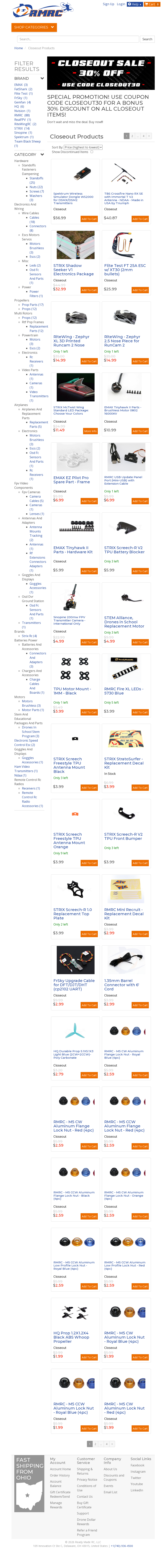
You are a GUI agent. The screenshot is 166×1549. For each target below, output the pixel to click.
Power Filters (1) (36, 293)
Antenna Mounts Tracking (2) (36, 533)
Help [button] (135, 4)
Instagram (138, 1471)
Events (108, 1486)
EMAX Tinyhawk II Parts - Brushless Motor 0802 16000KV (122, 410)
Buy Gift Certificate (84, 1505)
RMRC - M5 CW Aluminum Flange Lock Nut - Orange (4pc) (123, 1195)
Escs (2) (35, 257)
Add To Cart (89, 219)
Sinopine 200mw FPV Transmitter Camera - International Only (69, 620)
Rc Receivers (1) (36, 361)
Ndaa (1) (20, 775)
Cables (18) (34, 219)
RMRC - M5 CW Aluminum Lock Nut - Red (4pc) (124, 1408)
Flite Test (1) (23, 93)
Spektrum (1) (24, 137)
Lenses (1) (37, 514)
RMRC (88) (22, 115)
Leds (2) (35, 265)
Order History (60, 1475)
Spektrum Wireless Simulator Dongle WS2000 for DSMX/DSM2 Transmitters (73, 198)
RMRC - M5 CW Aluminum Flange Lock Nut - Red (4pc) (73, 1126)
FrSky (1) (20, 98)
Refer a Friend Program (87, 1532)
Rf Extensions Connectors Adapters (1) (38, 562)
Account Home (60, 1469)
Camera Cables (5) (37, 498)
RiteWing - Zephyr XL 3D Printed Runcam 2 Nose (71, 340)
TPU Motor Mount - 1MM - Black (72, 691)
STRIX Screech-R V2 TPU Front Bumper (123, 836)
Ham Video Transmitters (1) (26, 768)
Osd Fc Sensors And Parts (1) (37, 276)
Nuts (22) (36, 187)
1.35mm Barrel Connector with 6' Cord (121, 984)
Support (83, 1513)
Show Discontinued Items (71, 152)
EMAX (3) (21, 85)
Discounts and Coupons (114, 1477)
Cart (152, 4)
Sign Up (108, 4)
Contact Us (85, 1496)
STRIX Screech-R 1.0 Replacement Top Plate (72, 913)
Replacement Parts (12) (39, 328)
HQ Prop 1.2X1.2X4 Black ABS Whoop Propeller (71, 1337)
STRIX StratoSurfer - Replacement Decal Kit (124, 763)
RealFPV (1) (22, 120)
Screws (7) (37, 191)
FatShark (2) (23, 89)
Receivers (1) (31, 788)
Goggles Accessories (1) (38, 588)
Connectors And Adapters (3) (38, 660)
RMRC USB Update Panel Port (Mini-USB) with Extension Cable (123, 480)
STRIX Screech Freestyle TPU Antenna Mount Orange (69, 840)
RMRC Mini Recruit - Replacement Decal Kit (124, 913)
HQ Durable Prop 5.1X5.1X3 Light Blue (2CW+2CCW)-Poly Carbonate (73, 1054)
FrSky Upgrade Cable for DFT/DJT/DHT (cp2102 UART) (74, 984)
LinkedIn (137, 1490)
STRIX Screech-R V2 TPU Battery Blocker (124, 549)
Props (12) (29, 309)
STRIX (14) (22, 128)
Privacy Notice (87, 1479)
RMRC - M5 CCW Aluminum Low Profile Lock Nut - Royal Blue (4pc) (74, 1265)
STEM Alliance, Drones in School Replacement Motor (124, 621)
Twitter (136, 1478)
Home (18, 48)
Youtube (137, 1484)
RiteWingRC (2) (25, 124)
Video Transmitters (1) (39, 396)
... (138, 136)
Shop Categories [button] (34, 27)
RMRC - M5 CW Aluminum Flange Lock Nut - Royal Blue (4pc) (123, 1054)
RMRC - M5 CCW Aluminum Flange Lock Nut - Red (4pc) (124, 1126)
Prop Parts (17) (33, 305)
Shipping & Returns (85, 1471)
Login (121, 4)
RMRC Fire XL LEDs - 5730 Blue (123, 691)
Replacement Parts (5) (39, 424)
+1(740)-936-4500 (122, 1546)
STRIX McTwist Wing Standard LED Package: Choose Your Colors (71, 410)
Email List (110, 1492)
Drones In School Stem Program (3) (31, 731)
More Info (90, 431)
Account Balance (56, 1483)
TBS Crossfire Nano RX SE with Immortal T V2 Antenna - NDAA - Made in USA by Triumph (123, 198)
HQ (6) (19, 106)
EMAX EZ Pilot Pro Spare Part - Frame (71, 479)
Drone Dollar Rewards (86, 1522)
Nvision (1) (22, 111)
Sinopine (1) (23, 132)
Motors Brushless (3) (37, 248)
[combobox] (78, 39)
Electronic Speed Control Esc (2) (26, 742)
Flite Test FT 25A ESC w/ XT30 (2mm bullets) (125, 269)
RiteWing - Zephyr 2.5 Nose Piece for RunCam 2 (122, 340)
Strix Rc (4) (29, 636)
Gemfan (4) (22, 102)
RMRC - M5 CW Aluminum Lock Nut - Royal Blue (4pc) (124, 1337)
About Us (110, 1469)
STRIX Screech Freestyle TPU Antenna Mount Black (69, 765)
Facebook (137, 1465)
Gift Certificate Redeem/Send (60, 1494)
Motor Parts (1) (33, 710)
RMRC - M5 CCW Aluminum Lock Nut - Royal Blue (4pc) (73, 1408)
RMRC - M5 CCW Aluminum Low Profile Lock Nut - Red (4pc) (124, 1265)
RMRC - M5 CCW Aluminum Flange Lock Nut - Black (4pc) (74, 1195)
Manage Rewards (56, 1505)
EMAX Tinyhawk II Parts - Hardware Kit (73, 549)
